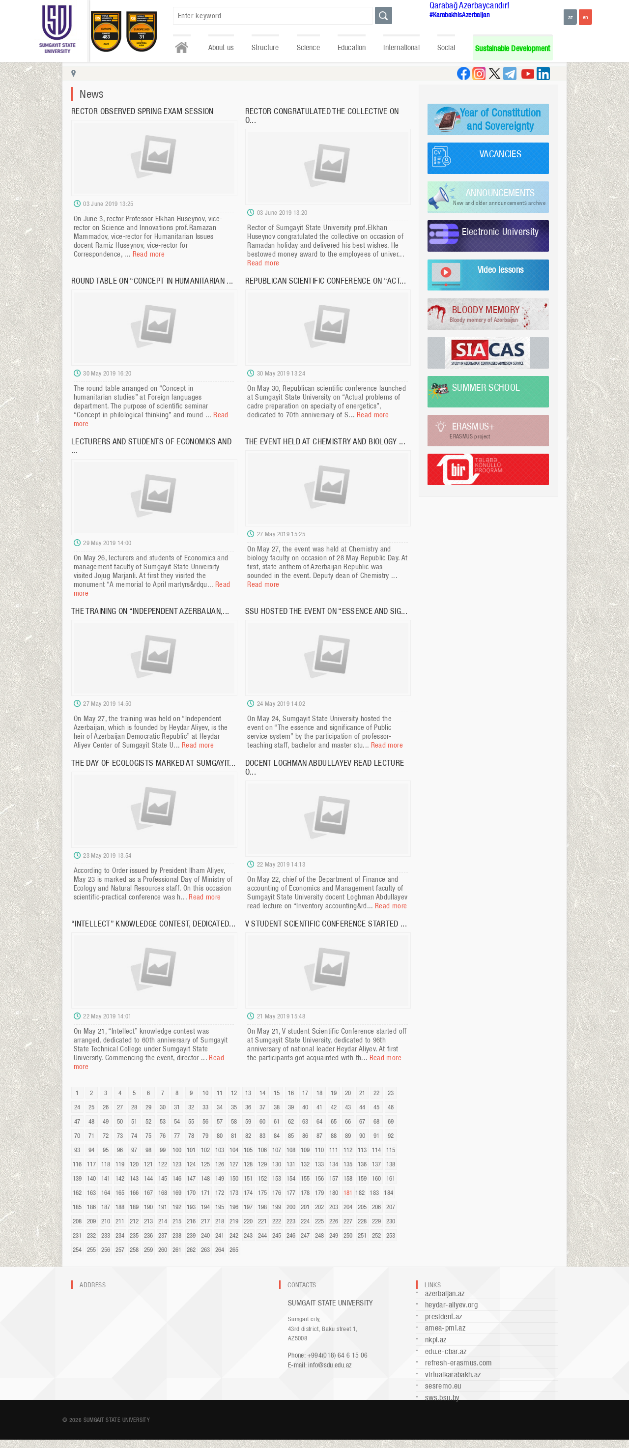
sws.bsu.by (442, 1397)
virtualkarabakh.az (453, 1374)
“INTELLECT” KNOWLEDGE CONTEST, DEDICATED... (153, 923)
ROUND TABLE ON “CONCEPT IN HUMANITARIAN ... (152, 281)
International (401, 47)
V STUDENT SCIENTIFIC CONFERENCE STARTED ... (326, 923)
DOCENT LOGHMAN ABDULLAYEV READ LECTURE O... (324, 767)
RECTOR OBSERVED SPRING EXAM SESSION (142, 111)
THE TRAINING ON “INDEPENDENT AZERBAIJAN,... (150, 611)
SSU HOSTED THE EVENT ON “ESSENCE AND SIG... (326, 611)
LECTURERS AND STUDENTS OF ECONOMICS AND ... (151, 445)
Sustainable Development (512, 48)
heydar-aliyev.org (451, 1304)
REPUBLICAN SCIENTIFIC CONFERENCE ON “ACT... (325, 281)
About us (221, 47)
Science (308, 47)
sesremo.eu (443, 1385)
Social (446, 47)
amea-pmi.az (445, 1327)
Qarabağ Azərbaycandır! (469, 5)
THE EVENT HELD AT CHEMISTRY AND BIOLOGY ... (325, 441)
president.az (443, 1316)
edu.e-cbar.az (446, 1351)
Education (352, 47)
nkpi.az (436, 1339)
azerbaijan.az (445, 1293)
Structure (265, 47)
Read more (149, 254)
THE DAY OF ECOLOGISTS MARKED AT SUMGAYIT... (153, 763)
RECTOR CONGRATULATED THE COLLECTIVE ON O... (322, 115)
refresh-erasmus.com (458, 1362)
